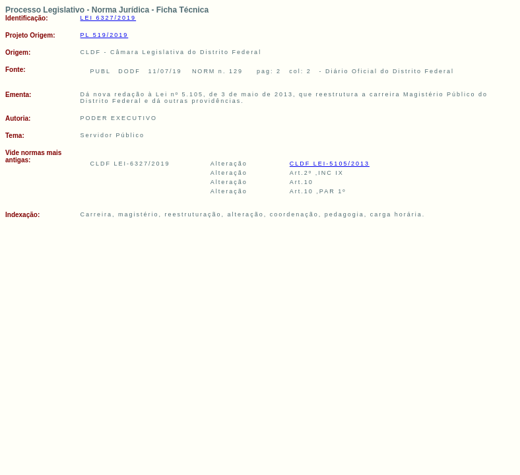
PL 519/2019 (105, 35)
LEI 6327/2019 (109, 18)
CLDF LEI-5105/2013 (330, 163)
